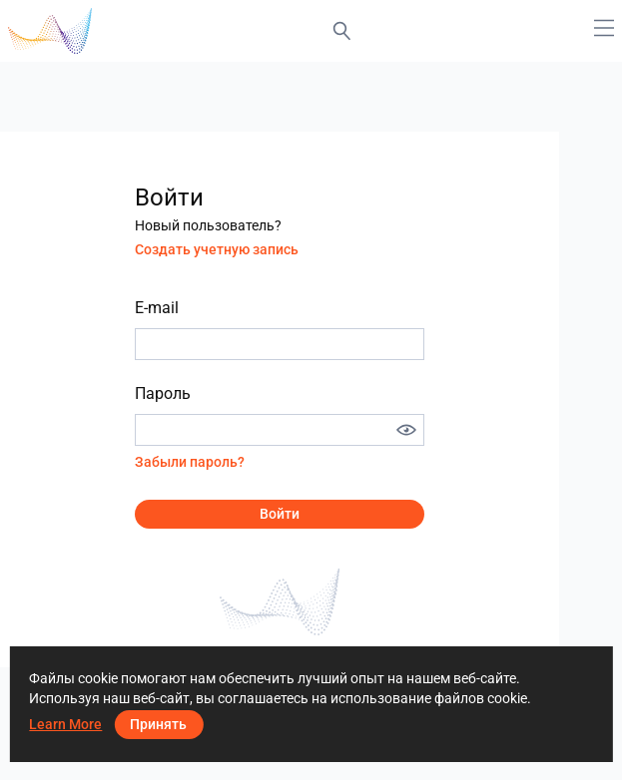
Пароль (163, 393)
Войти (280, 514)
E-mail (157, 307)
